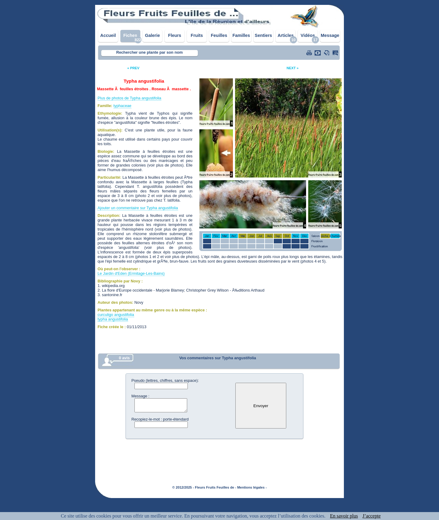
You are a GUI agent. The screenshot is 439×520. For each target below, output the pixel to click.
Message (330, 35)
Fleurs (174, 35)
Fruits (197, 35)
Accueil (108, 35)
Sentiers (263, 35)
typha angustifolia (113, 319)
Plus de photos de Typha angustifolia (129, 98)
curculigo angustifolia (116, 314)
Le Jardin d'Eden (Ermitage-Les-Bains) (131, 273)
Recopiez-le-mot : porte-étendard (160, 419)
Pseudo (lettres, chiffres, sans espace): (165, 380)
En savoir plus (344, 515)
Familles (241, 35)
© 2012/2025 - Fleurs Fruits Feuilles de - (204, 487)
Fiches (130, 35)
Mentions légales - (252, 487)
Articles (285, 35)
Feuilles (219, 35)
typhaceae (122, 105)
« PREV (133, 68)
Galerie (152, 35)
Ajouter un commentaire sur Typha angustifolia (138, 208)
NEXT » (292, 68)
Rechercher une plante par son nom (149, 52)
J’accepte (371, 515)
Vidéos (308, 35)
